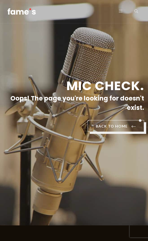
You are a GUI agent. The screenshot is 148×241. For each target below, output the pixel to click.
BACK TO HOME (116, 126)
